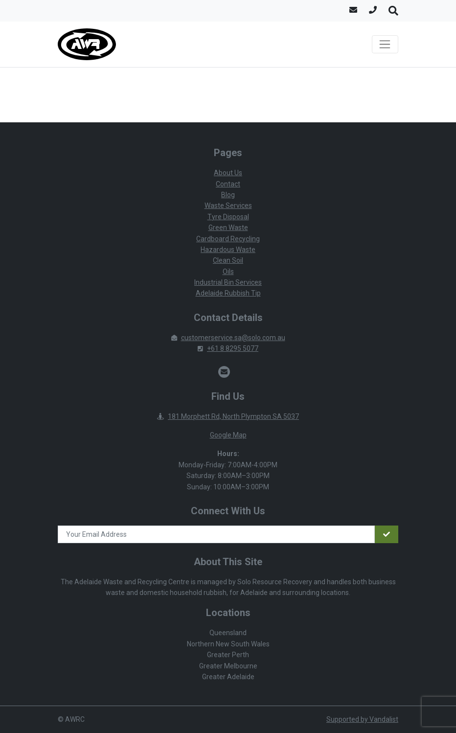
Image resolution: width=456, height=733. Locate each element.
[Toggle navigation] (385, 44)
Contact (228, 184)
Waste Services (228, 205)
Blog (228, 195)
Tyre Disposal (228, 217)
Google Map (228, 435)
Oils (228, 271)
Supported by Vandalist (362, 719)
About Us (228, 173)
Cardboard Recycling (228, 239)
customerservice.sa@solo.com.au (228, 338)
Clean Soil (228, 260)
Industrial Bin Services (228, 282)
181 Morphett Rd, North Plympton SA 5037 (228, 416)
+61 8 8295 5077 (228, 348)
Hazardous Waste (228, 249)
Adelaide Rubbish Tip (228, 293)
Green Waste (228, 227)
